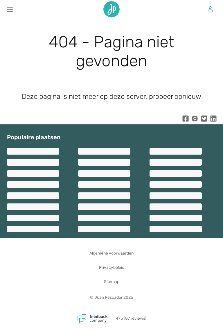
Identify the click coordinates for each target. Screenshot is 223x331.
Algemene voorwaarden (111, 253)
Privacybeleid (111, 267)
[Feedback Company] (96, 318)
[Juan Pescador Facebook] (185, 119)
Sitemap (111, 281)
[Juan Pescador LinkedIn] (213, 119)
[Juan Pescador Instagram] (194, 119)
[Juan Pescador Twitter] (204, 119)
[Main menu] (10, 9)
